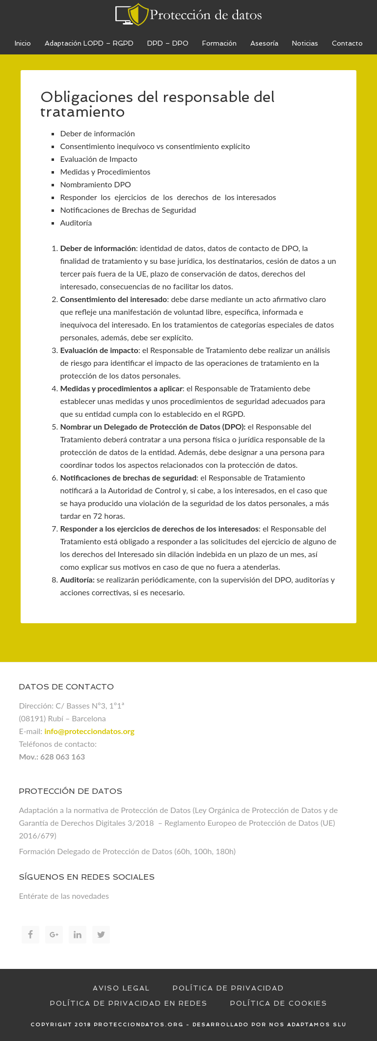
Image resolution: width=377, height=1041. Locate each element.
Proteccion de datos (188, 14)
